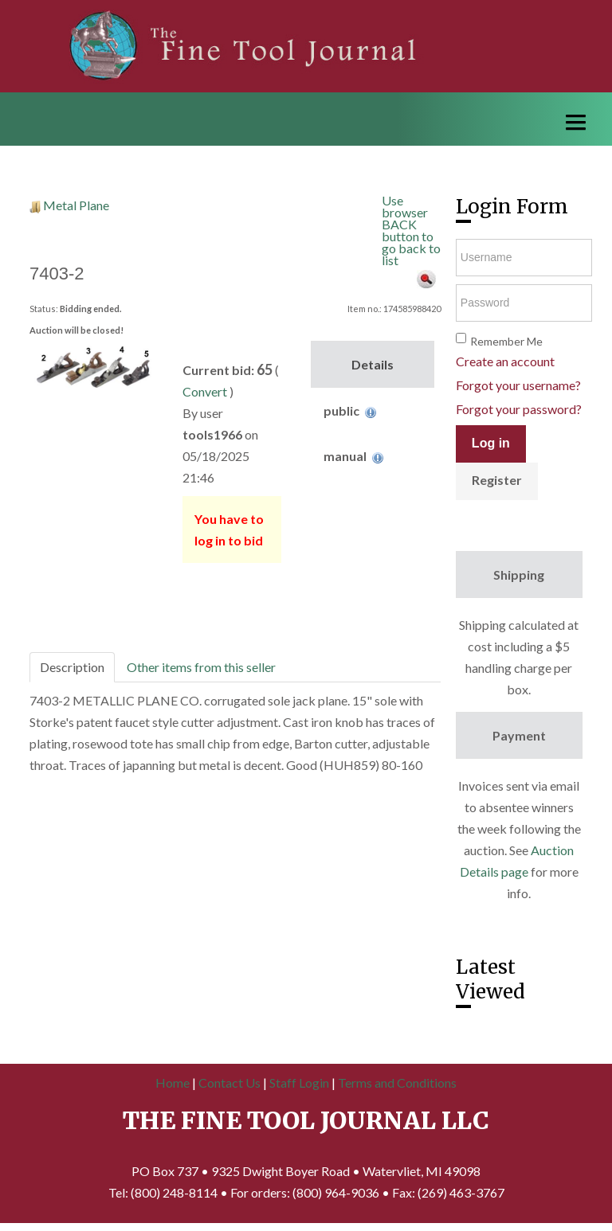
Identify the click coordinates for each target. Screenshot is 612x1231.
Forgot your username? (518, 385)
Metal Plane (76, 205)
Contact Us (229, 1082)
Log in (491, 443)
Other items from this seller (201, 666)
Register (497, 479)
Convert (204, 391)
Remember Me (506, 341)
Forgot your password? (519, 408)
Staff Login (299, 1082)
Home (172, 1082)
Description (72, 666)
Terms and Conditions (397, 1082)
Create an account (505, 361)
